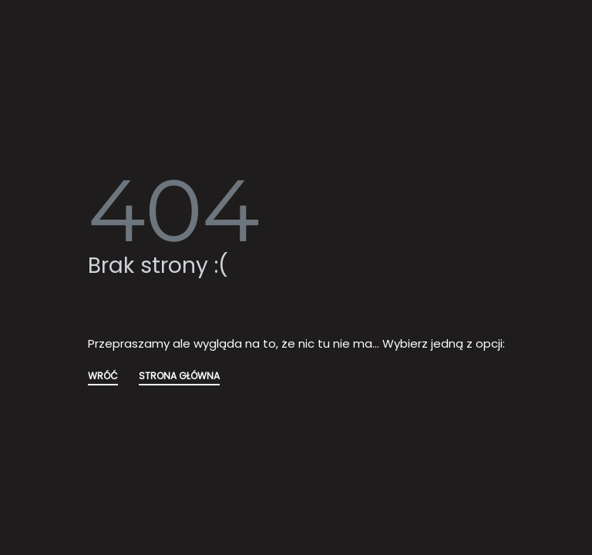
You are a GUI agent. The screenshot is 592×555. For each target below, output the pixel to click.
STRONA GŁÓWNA (179, 377)
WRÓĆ (103, 377)
